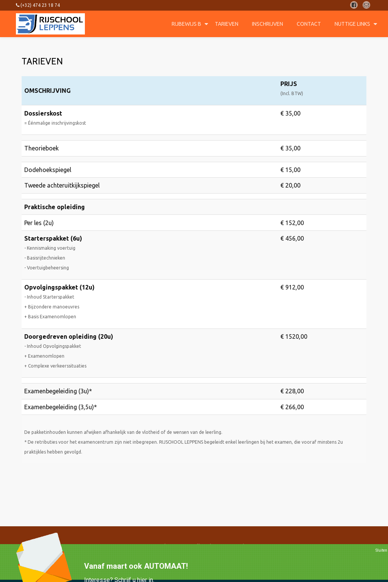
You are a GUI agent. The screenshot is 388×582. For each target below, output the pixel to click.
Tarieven (226, 24)
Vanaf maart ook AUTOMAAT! (136, 566)
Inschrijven (267, 24)
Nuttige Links (352, 24)
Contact (309, 24)
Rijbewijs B (186, 24)
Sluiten (381, 550)
